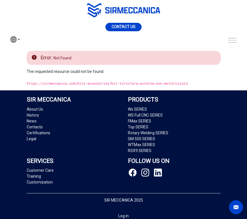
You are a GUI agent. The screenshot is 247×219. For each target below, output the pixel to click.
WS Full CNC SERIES (145, 115)
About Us (35, 109)
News (32, 121)
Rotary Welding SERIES (148, 133)
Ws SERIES (137, 109)
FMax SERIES (139, 121)
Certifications (38, 133)
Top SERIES (138, 127)
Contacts (35, 127)
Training (34, 176)
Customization (40, 182)
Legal (31, 139)
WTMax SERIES (141, 144)
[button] (15, 40)
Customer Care (40, 170)
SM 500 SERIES (141, 139)
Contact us (123, 26)
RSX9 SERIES (139, 150)
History (33, 115)
